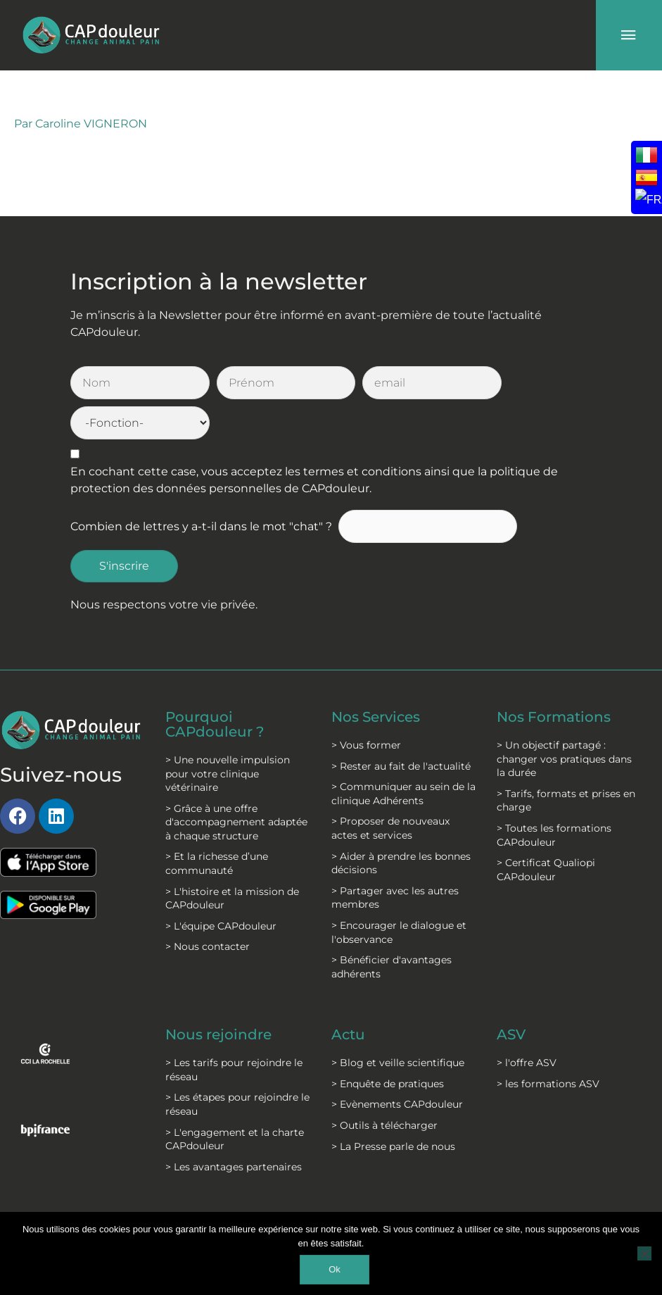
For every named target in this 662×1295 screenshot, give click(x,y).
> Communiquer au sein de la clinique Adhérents (403, 753)
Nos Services (375, 677)
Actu (348, 994)
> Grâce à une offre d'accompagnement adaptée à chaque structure (236, 781)
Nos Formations (554, 677)
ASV (511, 994)
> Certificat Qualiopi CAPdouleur (546, 829)
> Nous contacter (207, 905)
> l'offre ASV (526, 1021)
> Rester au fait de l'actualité (401, 725)
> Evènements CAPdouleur (397, 1063)
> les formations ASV (548, 1042)
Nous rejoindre (218, 994)
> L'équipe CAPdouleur (220, 885)
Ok (334, 1269)
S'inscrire (124, 526)
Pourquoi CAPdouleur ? (214, 684)
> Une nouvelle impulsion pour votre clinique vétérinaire (227, 733)
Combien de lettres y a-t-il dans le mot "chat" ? (201, 487)
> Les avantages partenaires (233, 1125)
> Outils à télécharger (384, 1084)
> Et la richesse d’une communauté (216, 822)
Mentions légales (225, 1204)
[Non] (644, 1253)
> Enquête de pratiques (387, 1042)
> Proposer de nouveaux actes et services (390, 788)
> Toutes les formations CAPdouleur (554, 795)
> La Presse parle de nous (393, 1105)
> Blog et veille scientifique (397, 1021)
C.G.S (313, 1197)
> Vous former (366, 705)
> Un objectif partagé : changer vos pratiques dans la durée (564, 719)
